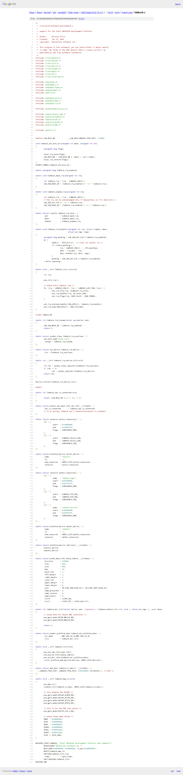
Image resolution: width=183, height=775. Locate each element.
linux (31, 12)
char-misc (73, 12)
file (81, 19)
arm (117, 12)
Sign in (177, 4)
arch (110, 12)
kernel (47, 12)
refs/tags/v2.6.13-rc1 (92, 12)
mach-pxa (127, 12)
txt (172, 771)
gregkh (62, 12)
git (54, 12)
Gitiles (15, 771)
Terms (29, 771)
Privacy (22, 771)
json (178, 771)
